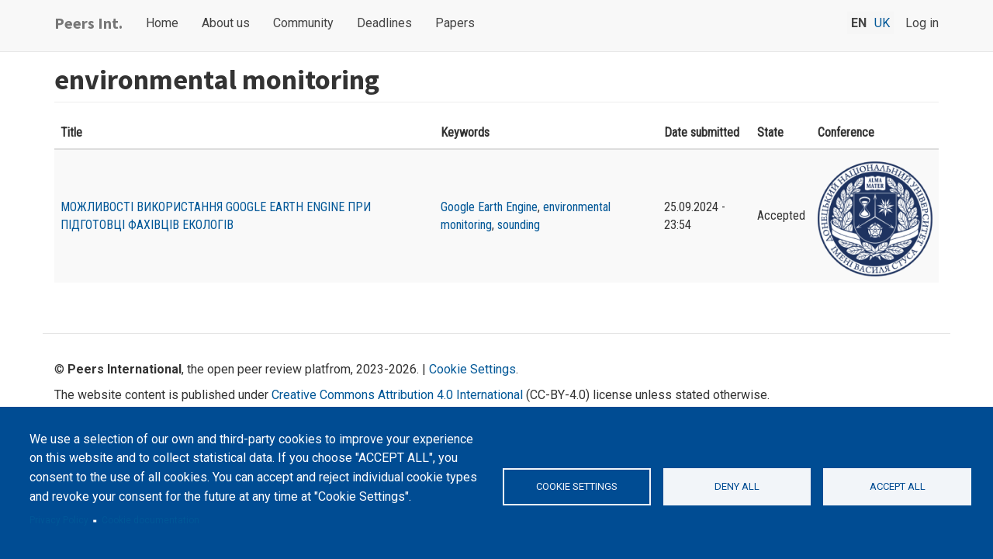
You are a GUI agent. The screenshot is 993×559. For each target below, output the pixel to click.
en (859, 23)
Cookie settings (577, 486)
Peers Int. (88, 23)
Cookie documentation (150, 520)
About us (226, 23)
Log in (922, 23)
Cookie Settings (472, 369)
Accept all (898, 486)
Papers (455, 23)
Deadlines (384, 23)
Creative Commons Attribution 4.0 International (397, 394)
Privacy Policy (58, 520)
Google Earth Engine (489, 207)
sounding (518, 224)
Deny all (736, 486)
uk (882, 23)
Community (303, 23)
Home (162, 23)
